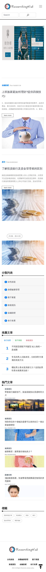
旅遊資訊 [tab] (29, 340)
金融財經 (5, 85)
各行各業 (10, 321)
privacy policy (30, 568)
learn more (7, 115)
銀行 (34, 515)
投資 (27, 515)
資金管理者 (7, 520)
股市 (3, 162)
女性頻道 (10, 282)
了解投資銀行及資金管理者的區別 (22, 168)
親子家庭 (10, 297)
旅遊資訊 (10, 305)
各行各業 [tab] (7, 340)
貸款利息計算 (8, 515)
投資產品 (19, 515)
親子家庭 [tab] (18, 340)
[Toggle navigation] (40, 6)
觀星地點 (17, 520)
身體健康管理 (12, 290)
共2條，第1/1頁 (15, 236)
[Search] (10, 15)
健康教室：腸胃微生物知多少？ (18, 451)
